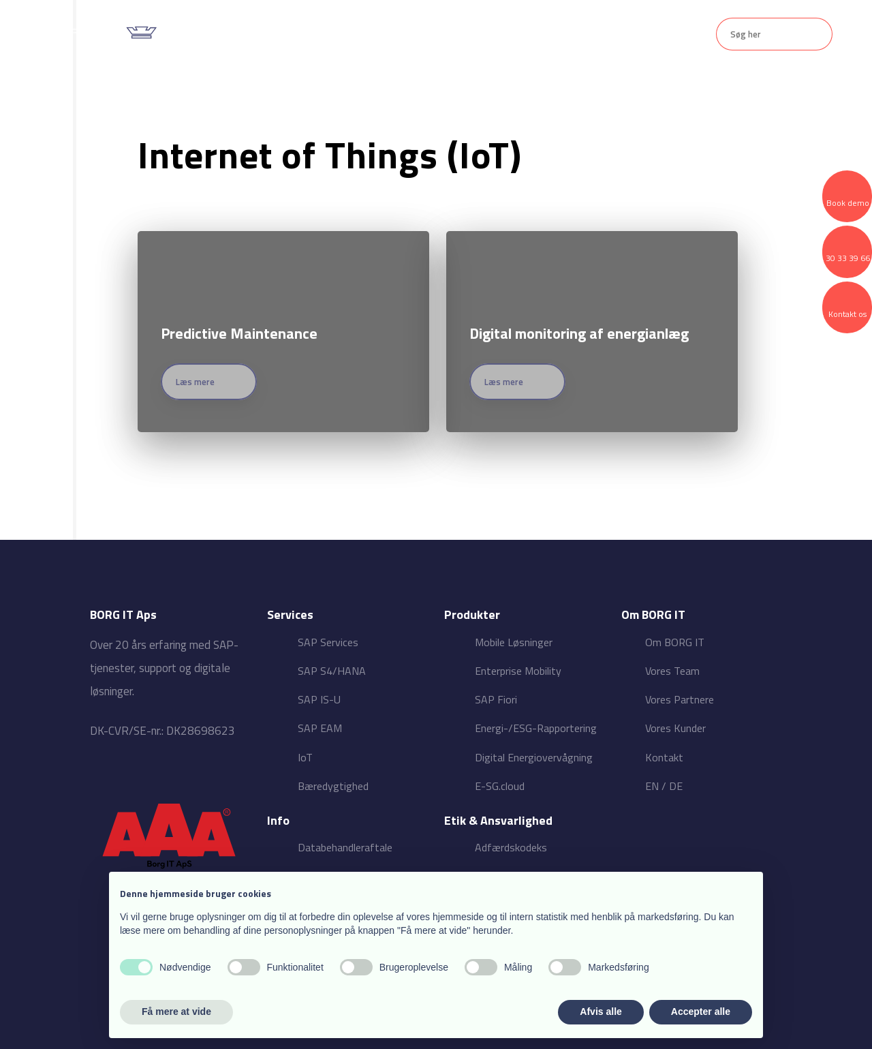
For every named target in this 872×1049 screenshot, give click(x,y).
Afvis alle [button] (600, 1011)
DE (676, 786)
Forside (271, 34)
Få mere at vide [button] (176, 1011)
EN (652, 786)
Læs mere (195, 382)
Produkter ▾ (424, 34)
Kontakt (598, 34)
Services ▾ (343, 34)
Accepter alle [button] (700, 1011)
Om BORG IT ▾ (515, 34)
